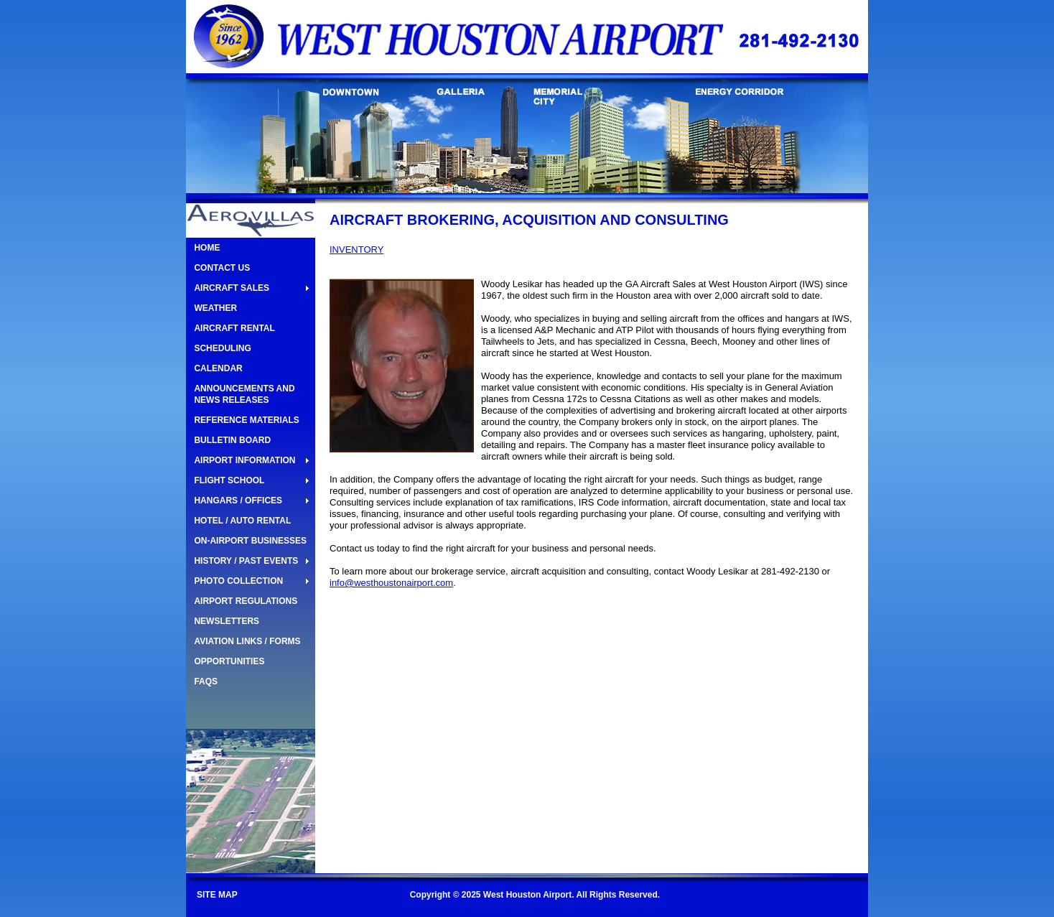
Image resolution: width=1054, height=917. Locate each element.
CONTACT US (222, 268)
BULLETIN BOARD (232, 440)
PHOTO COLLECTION (238, 581)
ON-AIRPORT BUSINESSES (250, 541)
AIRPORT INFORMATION (244, 460)
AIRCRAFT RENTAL (234, 328)
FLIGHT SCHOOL (229, 480)
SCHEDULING (222, 348)
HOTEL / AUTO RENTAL (242, 521)
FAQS (206, 681)
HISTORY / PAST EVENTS (246, 561)
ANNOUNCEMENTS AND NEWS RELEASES (244, 394)
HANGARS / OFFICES (238, 500)
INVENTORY (356, 249)
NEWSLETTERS (226, 621)
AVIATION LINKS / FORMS (247, 641)
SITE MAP (217, 895)
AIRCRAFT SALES (231, 288)
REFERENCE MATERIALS (246, 420)
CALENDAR (218, 368)
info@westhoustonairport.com (391, 582)
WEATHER (215, 308)
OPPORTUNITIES (229, 661)
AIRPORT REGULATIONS (245, 601)
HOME (207, 248)
